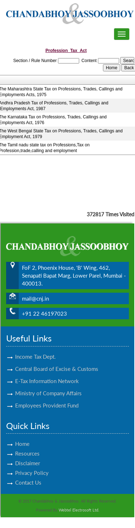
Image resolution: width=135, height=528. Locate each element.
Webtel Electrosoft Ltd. (79, 510)
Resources (27, 445)
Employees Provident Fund (46, 396)
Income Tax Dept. (35, 348)
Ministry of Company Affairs (48, 384)
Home (22, 435)
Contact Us (28, 474)
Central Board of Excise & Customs (56, 360)
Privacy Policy (32, 464)
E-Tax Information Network (47, 372)
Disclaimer (27, 455)
